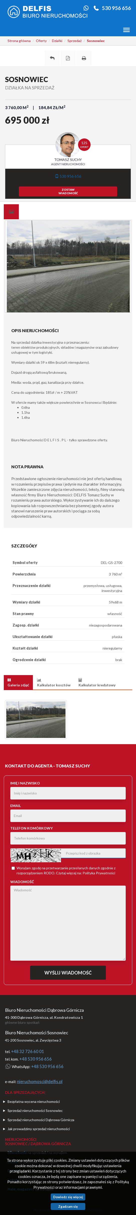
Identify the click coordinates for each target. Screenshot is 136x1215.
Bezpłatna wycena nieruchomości (34, 1101)
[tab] (11, 211)
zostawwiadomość (68, 191)
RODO (49, 873)
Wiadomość (22, 882)
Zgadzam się (68, 1206)
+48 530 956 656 (35, 1059)
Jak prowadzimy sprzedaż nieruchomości (39, 1129)
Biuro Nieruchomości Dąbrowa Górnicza (44, 1010)
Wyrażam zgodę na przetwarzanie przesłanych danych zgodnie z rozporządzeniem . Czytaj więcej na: (63, 870)
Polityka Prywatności (99, 873)
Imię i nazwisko (25, 783)
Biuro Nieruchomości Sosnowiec (36, 1032)
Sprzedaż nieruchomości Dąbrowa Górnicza (41, 1120)
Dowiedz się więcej (68, 1197)
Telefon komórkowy (31, 828)
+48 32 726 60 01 (27, 1051)
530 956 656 (116, 8)
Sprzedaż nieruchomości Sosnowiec (35, 1110)
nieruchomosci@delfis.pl (39, 1081)
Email (15, 805)
